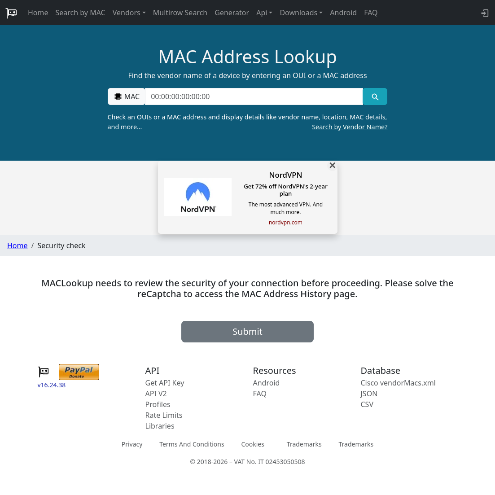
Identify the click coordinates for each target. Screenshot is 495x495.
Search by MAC (80, 13)
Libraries (160, 426)
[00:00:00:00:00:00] (254, 96)
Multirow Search (180, 13)
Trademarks (304, 444)
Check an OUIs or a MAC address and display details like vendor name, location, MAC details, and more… (248, 122)
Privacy (132, 444)
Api (261, 13)
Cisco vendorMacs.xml (398, 383)
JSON (369, 394)
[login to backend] (484, 12)
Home (38, 13)
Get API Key (164, 383)
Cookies (252, 444)
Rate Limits (164, 415)
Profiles (158, 404)
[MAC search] (375, 96)
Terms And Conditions (191, 444)
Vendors (126, 13)
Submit (247, 331)
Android (343, 13)
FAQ (370, 13)
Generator (232, 13)
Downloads (298, 13)
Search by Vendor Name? (349, 127)
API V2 (156, 394)
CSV (367, 404)
